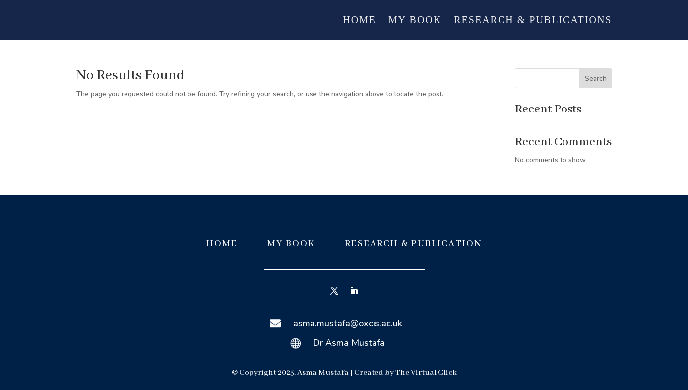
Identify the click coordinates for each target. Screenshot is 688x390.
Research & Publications (533, 20)
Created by (374, 373)
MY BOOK (292, 244)
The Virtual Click (426, 373)
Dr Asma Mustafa (349, 343)
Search (596, 78)
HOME (222, 244)
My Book (414, 20)
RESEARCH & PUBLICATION (413, 244)
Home (359, 20)
